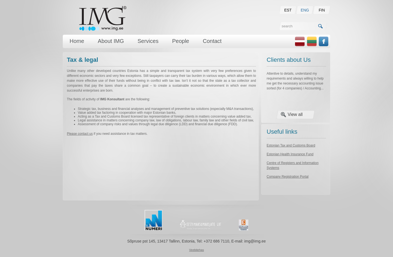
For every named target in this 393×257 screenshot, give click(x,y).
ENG (305, 10)
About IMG (111, 41)
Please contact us (80, 134)
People (180, 41)
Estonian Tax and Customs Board (291, 145)
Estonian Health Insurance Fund (290, 154)
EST (287, 10)
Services (148, 41)
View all (295, 114)
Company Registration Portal (287, 177)
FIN (322, 10)
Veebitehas (196, 250)
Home (77, 41)
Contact (212, 41)
